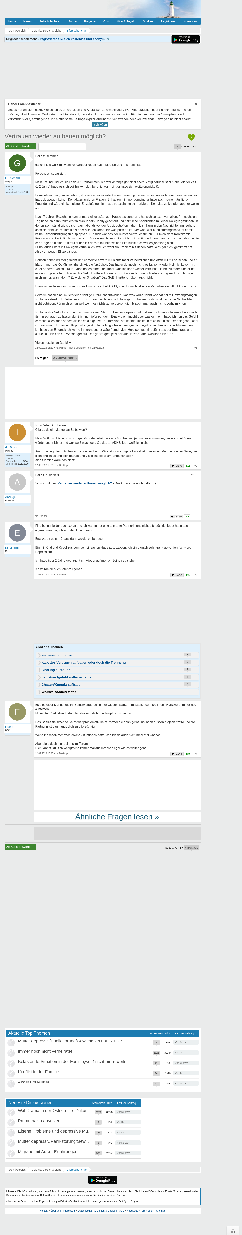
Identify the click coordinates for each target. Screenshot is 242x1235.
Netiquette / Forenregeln (140, 1210)
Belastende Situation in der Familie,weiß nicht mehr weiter (73, 1061)
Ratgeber (90, 21)
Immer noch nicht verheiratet (45, 1051)
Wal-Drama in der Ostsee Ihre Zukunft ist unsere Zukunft (71, 1110)
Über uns (55, 1210)
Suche (72, 21)
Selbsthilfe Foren (50, 21)
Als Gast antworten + (20, 146)
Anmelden (190, 21)
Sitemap (161, 1210)
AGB (121, 1210)
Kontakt (44, 1210)
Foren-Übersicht (16, 1169)
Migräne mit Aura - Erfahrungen (48, 1151)
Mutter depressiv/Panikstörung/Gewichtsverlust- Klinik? (70, 1041)
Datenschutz (85, 1210)
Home (12, 21)
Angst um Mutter (33, 1082)
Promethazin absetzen (39, 1120)
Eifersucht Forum (77, 1169)
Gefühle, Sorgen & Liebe (46, 1169)
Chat (106, 21)
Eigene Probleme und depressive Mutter (56, 1131)
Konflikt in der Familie (38, 1071)
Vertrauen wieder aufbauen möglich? (55, 136)
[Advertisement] (117, 784)
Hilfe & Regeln (126, 21)
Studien (148, 21)
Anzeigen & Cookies (105, 1210)
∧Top (233, 1230)
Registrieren (168, 21)
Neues (27, 21)
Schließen (100, 124)
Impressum (69, 1210)
